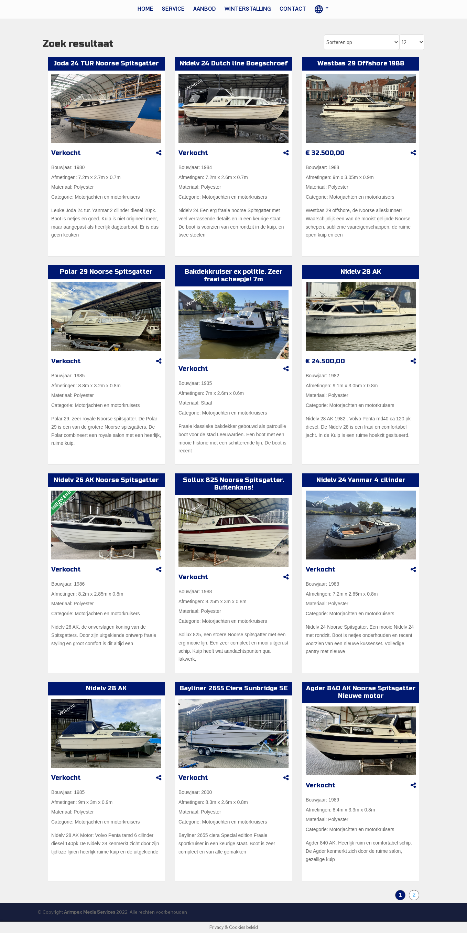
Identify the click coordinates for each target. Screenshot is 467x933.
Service (173, 9)
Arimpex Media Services (89, 912)
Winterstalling (248, 9)
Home (145, 9)
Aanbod (204, 9)
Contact (293, 9)
